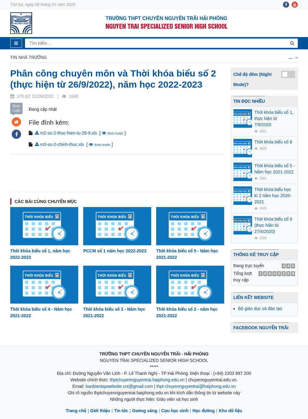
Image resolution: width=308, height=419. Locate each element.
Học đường (203, 410)
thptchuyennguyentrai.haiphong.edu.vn (147, 379)
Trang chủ (76, 410)
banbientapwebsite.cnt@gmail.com (119, 386)
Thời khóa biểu (74, 57)
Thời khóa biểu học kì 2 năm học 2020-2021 (273, 195)
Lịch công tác (118, 57)
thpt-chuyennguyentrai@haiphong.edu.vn (196, 386)
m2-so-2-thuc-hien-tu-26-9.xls (66, 133)
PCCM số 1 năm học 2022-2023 (114, 250)
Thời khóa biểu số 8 (273, 141)
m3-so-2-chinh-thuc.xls (59, 144)
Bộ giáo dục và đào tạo (260, 308)
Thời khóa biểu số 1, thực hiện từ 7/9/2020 (274, 118)
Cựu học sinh (175, 410)
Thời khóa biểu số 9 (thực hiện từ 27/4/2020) (273, 225)
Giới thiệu (100, 410)
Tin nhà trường (28, 57)
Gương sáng (144, 410)
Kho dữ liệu (230, 410)
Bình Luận (16, 108)
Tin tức (121, 410)
